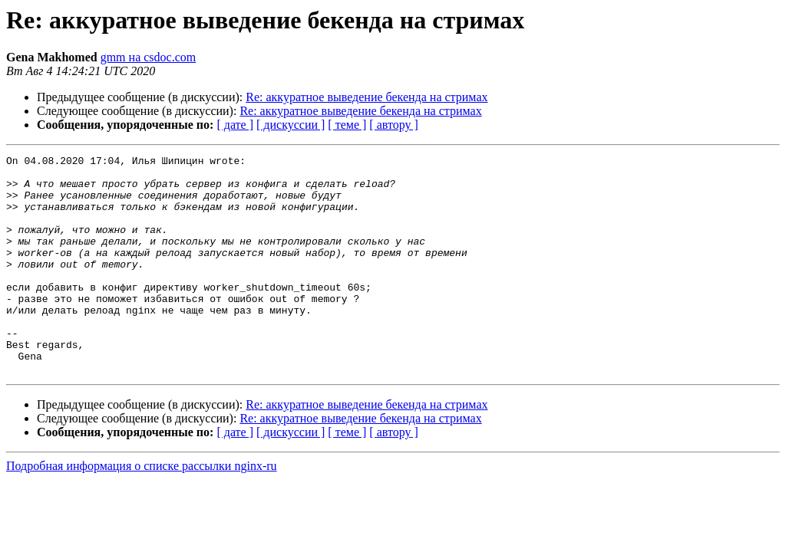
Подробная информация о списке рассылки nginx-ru (141, 509)
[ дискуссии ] (290, 124)
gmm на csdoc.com (148, 57)
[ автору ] (393, 124)
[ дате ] (234, 124)
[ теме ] (347, 124)
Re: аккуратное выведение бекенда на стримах (366, 97)
